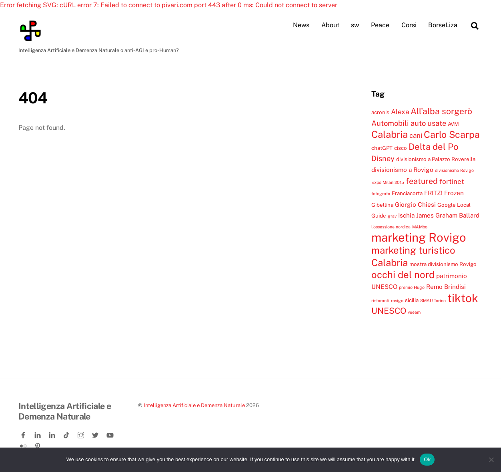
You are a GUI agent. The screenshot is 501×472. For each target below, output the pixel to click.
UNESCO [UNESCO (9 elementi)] (388, 311)
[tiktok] (67, 433)
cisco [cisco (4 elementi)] (400, 148)
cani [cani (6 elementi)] (415, 135)
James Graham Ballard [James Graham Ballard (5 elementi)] (447, 215)
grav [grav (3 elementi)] (392, 216)
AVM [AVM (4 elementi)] (453, 124)
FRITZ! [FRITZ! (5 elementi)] (433, 192)
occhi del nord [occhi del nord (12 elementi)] (403, 274)
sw (355, 25)
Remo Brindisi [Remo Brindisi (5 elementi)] (446, 286)
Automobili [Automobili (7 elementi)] (390, 123)
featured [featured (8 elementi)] (422, 181)
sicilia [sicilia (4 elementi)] (412, 300)
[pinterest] (38, 444)
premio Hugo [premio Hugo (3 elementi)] (412, 287)
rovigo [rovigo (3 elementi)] (397, 300)
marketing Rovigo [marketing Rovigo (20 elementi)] (418, 237)
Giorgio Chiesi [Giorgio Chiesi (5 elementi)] (415, 204)
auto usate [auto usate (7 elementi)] (428, 123)
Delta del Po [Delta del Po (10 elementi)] (433, 146)
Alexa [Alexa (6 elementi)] (400, 112)
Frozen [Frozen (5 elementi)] (454, 192)
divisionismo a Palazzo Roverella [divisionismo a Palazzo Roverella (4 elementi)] (435, 159)
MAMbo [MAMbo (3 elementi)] (419, 226)
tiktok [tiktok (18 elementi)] (462, 298)
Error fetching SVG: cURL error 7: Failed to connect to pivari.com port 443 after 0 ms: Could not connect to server (168, 5)
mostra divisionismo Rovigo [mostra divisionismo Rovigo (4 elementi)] (443, 264)
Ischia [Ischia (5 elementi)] (406, 215)
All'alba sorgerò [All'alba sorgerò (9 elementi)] (441, 111)
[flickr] (24, 444)
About (330, 25)
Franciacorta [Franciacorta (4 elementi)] (407, 193)
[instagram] (81, 433)
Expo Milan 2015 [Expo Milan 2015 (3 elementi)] (387, 182)
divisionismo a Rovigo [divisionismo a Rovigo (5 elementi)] (402, 169)
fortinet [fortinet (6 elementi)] (451, 182)
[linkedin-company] (52, 433)
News (301, 25)
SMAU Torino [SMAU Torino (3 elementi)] (433, 300)
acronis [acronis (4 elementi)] (380, 112)
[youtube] (110, 433)
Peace (380, 25)
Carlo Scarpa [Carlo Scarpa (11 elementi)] (452, 134)
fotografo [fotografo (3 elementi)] (380, 193)
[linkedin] (38, 433)
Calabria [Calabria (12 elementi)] (389, 134)
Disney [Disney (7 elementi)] (383, 158)
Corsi (409, 25)
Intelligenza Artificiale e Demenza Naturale (194, 405)
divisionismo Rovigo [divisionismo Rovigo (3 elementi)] (454, 170)
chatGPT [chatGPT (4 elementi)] (382, 148)
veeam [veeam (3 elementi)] (414, 312)
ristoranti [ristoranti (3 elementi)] (380, 300)
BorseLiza (442, 25)
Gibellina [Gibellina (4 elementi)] (382, 205)
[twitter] (96, 433)
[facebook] (24, 433)
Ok (427, 459)
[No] (491, 460)
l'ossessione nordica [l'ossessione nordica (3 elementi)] (391, 226)
